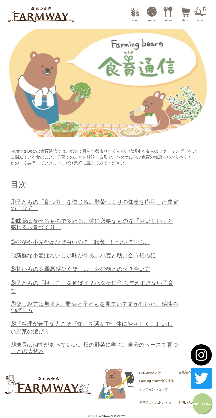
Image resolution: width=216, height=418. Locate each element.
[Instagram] (201, 355)
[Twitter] (201, 378)
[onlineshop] (202, 403)
